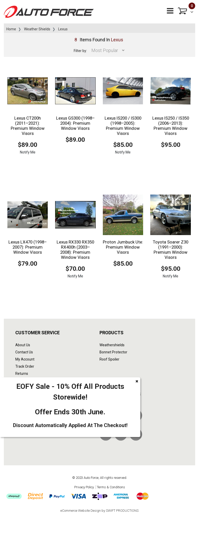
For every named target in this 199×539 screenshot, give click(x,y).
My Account (24, 359)
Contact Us (24, 352)
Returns (21, 373)
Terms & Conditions (111, 487)
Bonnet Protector (113, 352)
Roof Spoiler (109, 359)
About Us (22, 345)
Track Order (24, 366)
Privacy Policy (84, 487)
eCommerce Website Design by (99, 510)
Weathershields (112, 345)
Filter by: (80, 51)
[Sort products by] (106, 50)
